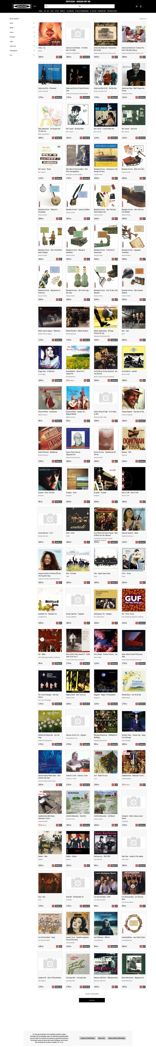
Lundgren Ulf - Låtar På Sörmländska (49, 977)
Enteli (67, 536)
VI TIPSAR (93, 11)
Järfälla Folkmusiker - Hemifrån (76, 816)
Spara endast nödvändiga (117, 1038)
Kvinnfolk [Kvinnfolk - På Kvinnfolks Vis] (69, 900)
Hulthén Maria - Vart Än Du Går (131, 694)
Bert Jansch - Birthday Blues (75, 128)
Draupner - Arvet (71, 492)
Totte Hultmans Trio (72, 738)
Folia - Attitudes (71, 573)
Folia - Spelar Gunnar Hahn (102, 573)
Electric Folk (125, 495)
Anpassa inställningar (88, 1038)
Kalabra (40, 859)
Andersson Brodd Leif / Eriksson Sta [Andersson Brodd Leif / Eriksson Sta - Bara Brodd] (104, 53)
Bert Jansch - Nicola (44, 169)
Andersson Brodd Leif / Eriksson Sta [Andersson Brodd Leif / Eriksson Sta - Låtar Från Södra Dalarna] (132, 53)
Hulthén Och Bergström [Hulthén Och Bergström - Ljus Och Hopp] (45, 740)
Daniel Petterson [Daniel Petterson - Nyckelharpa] (43, 455)
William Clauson (42, 415)
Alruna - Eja (41, 48)
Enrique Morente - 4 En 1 (45, 533)
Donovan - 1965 (126, 452)
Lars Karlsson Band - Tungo (46, 937)
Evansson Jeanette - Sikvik (130, 533)
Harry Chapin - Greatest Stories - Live (105, 654)
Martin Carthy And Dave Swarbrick (104, 377)
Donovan (124, 455)
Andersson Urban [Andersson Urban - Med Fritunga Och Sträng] (127, 93)
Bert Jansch (69, 132)
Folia (67, 576)
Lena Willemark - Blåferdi (102, 937)
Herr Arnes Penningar (44, 700)
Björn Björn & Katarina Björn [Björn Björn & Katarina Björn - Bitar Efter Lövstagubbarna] (74, 174)
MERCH (62, 11)
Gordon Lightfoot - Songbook (75, 614)
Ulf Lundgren (42, 981)
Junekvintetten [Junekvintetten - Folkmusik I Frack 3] (126, 778)
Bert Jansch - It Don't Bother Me (104, 128)
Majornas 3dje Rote (99, 981)
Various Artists (98, 174)
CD (45, 11)
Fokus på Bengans (82, 11)
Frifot (123, 576)
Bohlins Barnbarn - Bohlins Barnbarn (77, 331)
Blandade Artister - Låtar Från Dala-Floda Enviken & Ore (105, 210)
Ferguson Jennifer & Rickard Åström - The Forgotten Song (50, 574)
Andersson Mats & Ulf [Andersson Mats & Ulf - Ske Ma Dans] (100, 91)
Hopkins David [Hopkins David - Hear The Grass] (70, 698)
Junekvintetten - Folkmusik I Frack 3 (133, 775)
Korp (39, 900)
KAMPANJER (102, 11)
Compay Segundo (127, 415)
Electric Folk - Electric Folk (130, 492)
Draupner (69, 495)
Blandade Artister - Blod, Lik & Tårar (133, 169)
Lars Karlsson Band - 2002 (102, 897)
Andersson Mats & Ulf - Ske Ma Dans (105, 88)
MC (48, 11)
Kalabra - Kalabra (71, 856)
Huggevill (96, 698)
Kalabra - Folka (42, 856)
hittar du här (60, 1042)
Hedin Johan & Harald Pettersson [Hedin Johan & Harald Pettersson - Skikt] (131, 660)
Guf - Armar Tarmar (128, 614)
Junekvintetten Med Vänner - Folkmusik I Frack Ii (47, 817)
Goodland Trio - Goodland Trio (47, 614)
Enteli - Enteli (70, 533)
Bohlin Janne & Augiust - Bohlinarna (49, 331)
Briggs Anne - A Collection (46, 371)
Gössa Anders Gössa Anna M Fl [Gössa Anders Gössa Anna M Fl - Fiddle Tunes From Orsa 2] (75, 660)
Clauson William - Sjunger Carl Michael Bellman (75, 412)
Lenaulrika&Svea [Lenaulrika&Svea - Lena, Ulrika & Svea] (127, 940)
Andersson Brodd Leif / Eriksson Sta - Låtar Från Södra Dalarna (133, 49)
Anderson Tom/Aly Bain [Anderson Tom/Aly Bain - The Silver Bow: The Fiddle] (73, 53)
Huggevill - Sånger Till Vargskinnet (104, 694)
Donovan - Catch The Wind (46, 492)
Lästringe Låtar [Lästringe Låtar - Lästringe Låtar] (70, 981)
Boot (123, 334)
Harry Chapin (97, 657)
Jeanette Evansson (127, 536)
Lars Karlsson (98, 859)
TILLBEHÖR (70, 11)
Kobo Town (125, 859)
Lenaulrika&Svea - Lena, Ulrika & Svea (133, 937)
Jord (95, 778)
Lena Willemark (98, 940)
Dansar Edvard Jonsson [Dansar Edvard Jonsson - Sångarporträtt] (73, 457)
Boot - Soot (125, 331)
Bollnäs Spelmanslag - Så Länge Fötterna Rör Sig (103, 332)
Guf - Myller (42, 654)
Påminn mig (86, 57)
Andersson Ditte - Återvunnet (47, 88)
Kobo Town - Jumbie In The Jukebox (132, 856)
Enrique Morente (43, 536)
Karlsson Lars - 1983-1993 (102, 856)
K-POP (57, 11)
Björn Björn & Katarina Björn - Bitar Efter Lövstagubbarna (77, 170)
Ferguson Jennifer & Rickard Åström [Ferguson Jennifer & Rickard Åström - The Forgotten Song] (49, 579)
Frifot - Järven (126, 573)
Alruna (40, 51)
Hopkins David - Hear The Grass (76, 694)
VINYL (41, 11)
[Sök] (79, 6)
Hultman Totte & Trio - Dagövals (76, 735)
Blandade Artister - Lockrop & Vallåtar (78, 209)
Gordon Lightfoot (71, 617)
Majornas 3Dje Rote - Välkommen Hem (106, 977)
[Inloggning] (141, 6)
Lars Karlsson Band (99, 900)
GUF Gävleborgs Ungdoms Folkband (132, 617)
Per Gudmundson (99, 617)
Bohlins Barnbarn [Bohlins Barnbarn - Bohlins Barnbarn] (71, 334)
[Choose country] (137, 6)
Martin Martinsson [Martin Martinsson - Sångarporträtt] (127, 981)
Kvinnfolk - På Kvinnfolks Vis (75, 897)
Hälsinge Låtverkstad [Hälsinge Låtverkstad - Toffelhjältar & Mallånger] (100, 740)
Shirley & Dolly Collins (100, 417)
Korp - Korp (41, 897)
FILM (51, 11)
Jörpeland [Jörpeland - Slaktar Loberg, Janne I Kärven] (125, 821)
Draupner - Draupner (100, 492)
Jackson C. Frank (71, 778)
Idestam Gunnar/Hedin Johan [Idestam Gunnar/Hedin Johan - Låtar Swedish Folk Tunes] (46, 781)
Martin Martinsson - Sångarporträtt (133, 977)
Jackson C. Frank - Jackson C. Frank (76, 775)
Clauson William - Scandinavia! (47, 411)
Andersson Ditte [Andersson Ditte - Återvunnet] (43, 91)
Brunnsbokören (70, 377)
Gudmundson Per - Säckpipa (103, 614)
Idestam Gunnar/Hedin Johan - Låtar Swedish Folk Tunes (49, 776)
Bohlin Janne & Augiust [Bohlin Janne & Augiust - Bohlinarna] (45, 334)
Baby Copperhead (43, 134)
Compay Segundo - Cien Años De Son (133, 411)
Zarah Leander (70, 943)
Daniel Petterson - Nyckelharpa (47, 452)
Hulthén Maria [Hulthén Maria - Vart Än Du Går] (126, 698)
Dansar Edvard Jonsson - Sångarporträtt (73, 453)
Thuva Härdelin (126, 740)
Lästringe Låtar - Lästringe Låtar (76, 977)
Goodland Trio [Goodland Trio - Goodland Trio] (42, 617)
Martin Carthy (126, 374)
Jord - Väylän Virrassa (100, 775)
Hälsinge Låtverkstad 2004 (102, 336)
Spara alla (101, 1038)
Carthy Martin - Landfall (129, 371)
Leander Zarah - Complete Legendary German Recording (77, 938)
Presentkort (112, 11)
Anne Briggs (41, 374)
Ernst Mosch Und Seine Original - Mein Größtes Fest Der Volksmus (106, 534)
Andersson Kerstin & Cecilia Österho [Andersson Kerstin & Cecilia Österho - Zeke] (77, 93)
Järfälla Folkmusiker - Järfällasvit (104, 816)
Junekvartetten (43, 821)
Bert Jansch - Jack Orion (129, 128)
